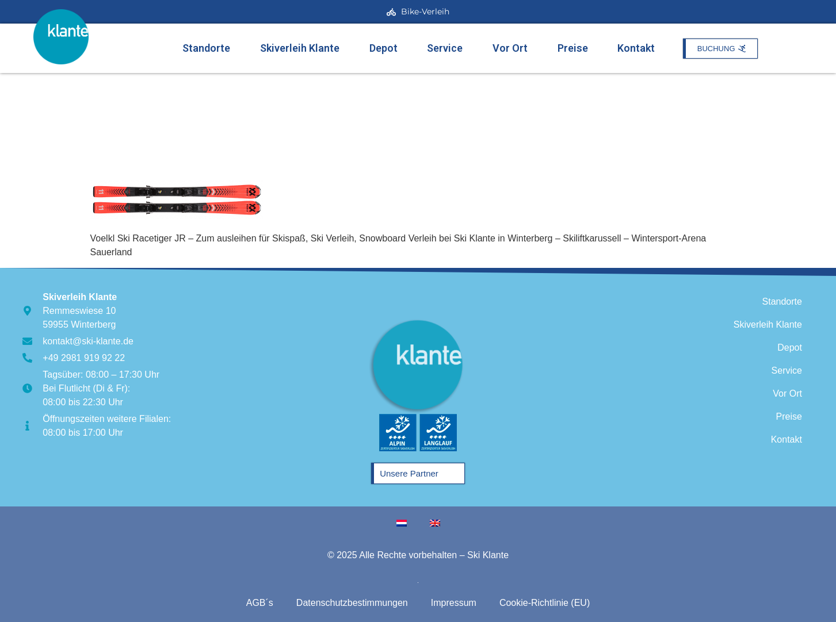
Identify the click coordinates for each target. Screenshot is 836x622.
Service (445, 48)
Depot (383, 48)
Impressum (453, 603)
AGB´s (259, 603)
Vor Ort (510, 48)
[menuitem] (401, 523)
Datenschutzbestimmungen (352, 603)
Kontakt (636, 48)
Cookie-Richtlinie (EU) (544, 603)
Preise (573, 48)
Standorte (206, 48)
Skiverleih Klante (299, 48)
